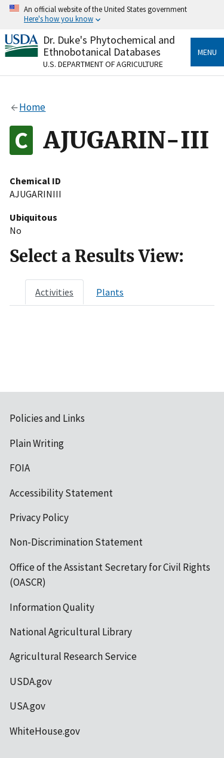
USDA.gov (31, 681)
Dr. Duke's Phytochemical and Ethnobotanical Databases (109, 46)
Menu (207, 52)
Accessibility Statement (61, 493)
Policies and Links (47, 418)
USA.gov (27, 706)
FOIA (20, 467)
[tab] (54, 292)
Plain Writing (37, 443)
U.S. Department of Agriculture (103, 64)
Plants (110, 292)
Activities (54, 292)
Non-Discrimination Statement (76, 542)
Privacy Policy (39, 517)
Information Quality (52, 607)
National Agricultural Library (71, 631)
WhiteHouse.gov (45, 731)
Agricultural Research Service (73, 656)
